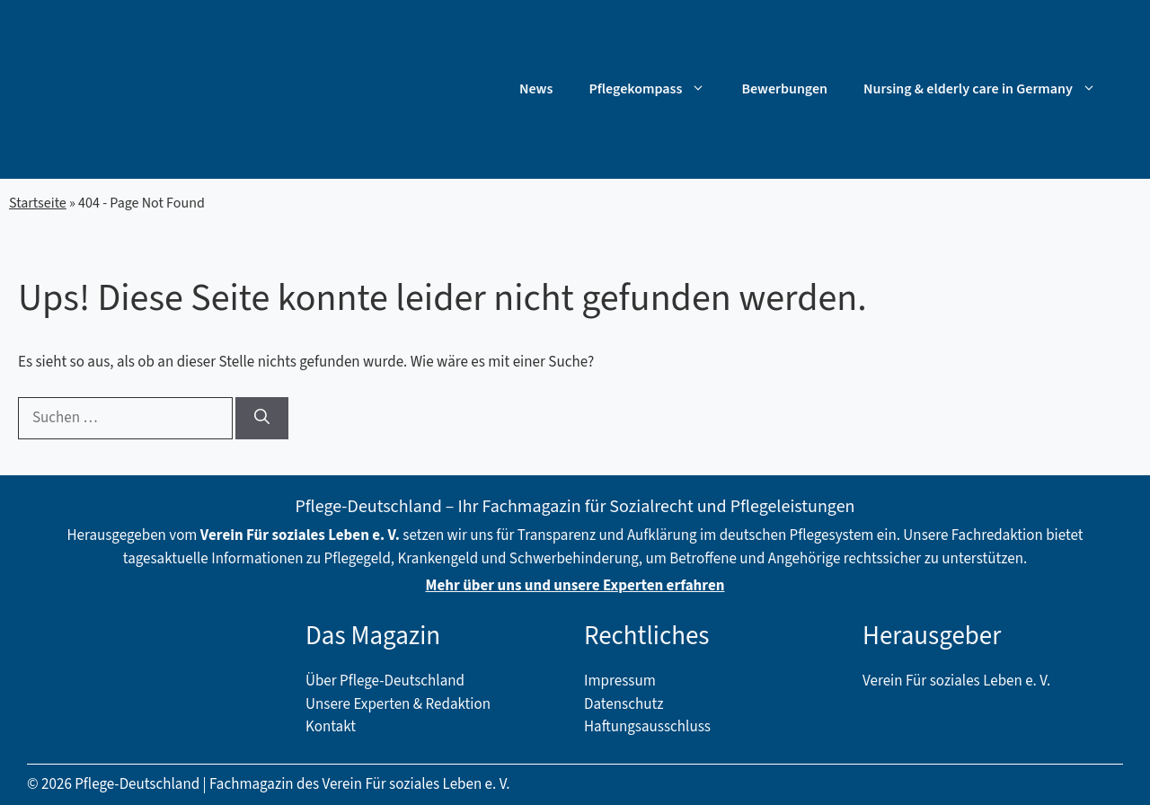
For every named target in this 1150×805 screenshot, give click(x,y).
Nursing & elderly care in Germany (988, 88)
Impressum (620, 681)
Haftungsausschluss (647, 727)
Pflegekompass (655, 88)
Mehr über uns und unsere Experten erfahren (575, 586)
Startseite (37, 203)
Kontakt (330, 727)
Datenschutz (623, 704)
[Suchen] (261, 418)
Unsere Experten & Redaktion (398, 704)
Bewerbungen (784, 89)
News (536, 89)
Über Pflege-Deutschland (384, 681)
